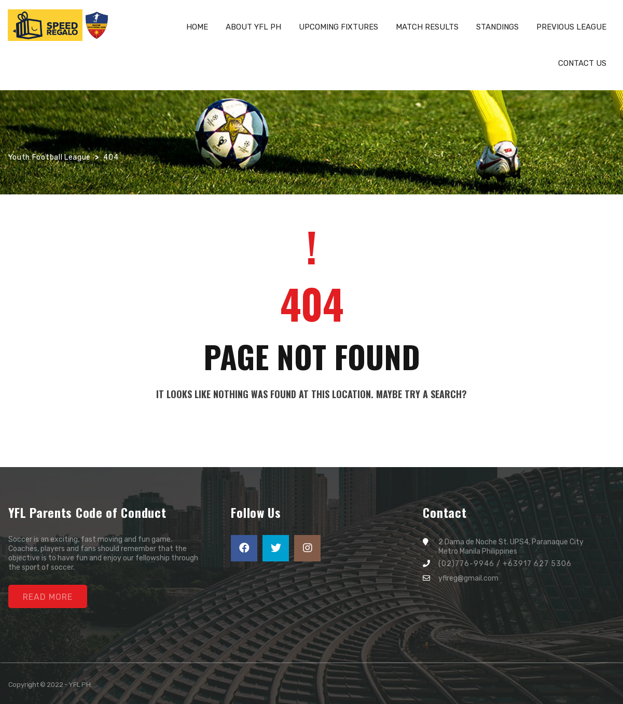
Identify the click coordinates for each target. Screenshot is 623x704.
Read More (48, 597)
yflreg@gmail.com (468, 578)
